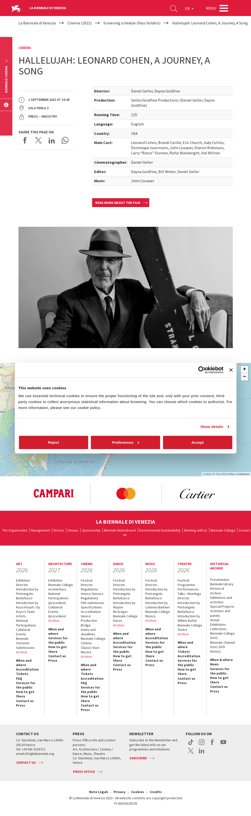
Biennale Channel (222, 642)
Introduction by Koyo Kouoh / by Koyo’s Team (28, 607)
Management (40, 530)
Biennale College (223, 530)
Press (20, 705)
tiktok (191, 745)
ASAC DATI (217, 647)
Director (22, 585)
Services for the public (25, 685)
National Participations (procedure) (58, 598)
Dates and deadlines (88, 631)
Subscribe (138, 758)
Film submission (92, 603)
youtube (223, 745)
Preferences (125, 442)
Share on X (38, 140)
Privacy (119, 792)
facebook (212, 745)
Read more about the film (117, 202)
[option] (57, 493)
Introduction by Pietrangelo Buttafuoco (27, 593)
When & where (221, 659)
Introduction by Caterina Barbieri (157, 605)
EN (189, 8)
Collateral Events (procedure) (57, 611)
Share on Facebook (25, 140)
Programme (186, 585)
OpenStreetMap (225, 474)
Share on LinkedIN (51, 140)
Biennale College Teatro (190, 627)
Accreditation (27, 669)
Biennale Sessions (23, 640)
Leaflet (207, 474)
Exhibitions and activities (221, 599)
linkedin (202, 753)
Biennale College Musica (157, 613)
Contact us (25, 701)
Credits (156, 792)
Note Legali (98, 792)
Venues (72, 530)
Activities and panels (220, 613)
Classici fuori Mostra (90, 649)
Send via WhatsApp (65, 140)
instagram (202, 745)
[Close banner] (231, 370)
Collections (218, 629)
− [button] (244, 377)
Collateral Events (23, 631)
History (58, 530)
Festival (86, 580)
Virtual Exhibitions (218, 622)
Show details (211, 427)
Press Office (84, 771)
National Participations (26, 622)
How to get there (25, 694)
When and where (24, 662)
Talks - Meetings (189, 593)
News (214, 664)
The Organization (14, 530)
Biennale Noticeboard (120, 530)
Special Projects (222, 606)
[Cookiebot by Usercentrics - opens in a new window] (201, 370)
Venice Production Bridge (89, 620)
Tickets (22, 674)
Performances (188, 589)
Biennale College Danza (125, 618)
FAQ (19, 678)
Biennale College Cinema (93, 640)
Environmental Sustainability (160, 530)
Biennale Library (222, 584)
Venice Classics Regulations (92, 595)
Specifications (91, 607)
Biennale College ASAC (222, 635)
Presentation (219, 579)
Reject (53, 442)
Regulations (89, 589)
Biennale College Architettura (60, 587)
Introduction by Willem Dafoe (189, 618)
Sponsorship (91, 530)
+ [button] (244, 369)
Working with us (195, 530)
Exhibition (23, 580)
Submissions (25, 647)
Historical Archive (217, 590)
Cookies (137, 792)
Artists (21, 616)
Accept (197, 442)
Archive (21, 652)
